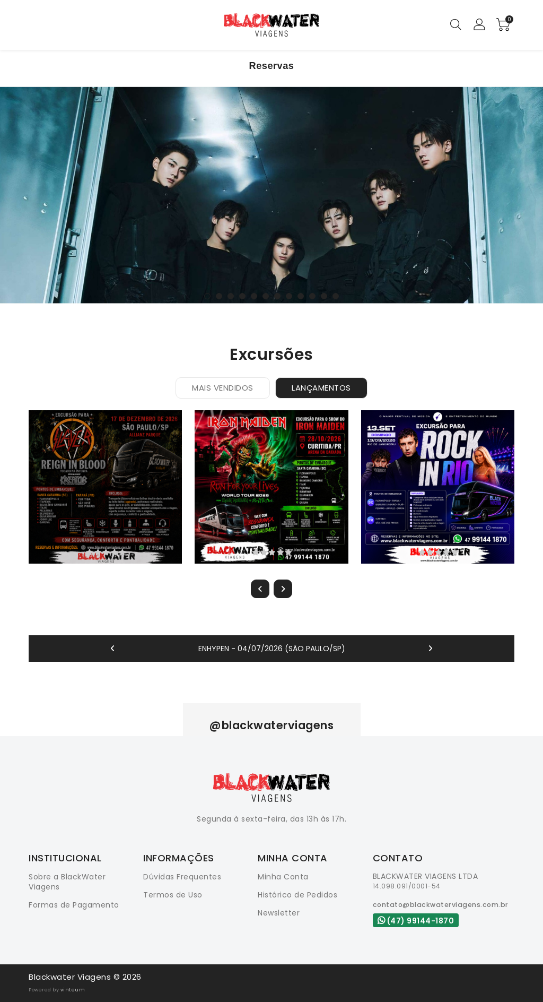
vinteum (72, 990)
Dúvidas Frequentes (182, 876)
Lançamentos (321, 387)
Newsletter (279, 913)
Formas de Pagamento (74, 905)
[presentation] (260, 589)
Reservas (271, 66)
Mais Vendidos (222, 387)
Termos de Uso (173, 894)
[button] (207, 296)
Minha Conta (283, 876)
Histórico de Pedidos (297, 894)
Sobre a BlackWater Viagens (67, 881)
